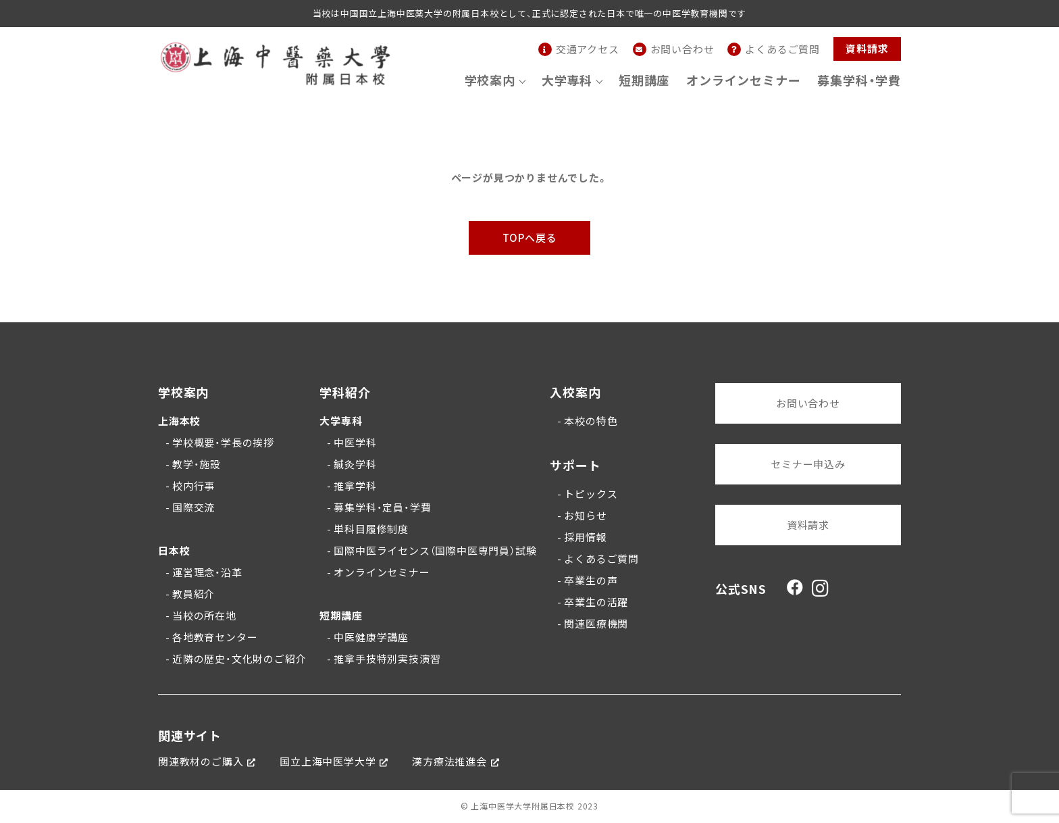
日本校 (174, 550)
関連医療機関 (596, 623)
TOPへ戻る (529, 237)
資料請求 (867, 48)
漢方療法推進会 (449, 761)
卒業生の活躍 (596, 602)
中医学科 (355, 442)
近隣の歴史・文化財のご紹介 (239, 658)
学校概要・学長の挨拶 (223, 442)
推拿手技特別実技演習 (387, 658)
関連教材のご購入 (200, 761)
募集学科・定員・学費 (382, 507)
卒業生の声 (590, 580)
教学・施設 (196, 464)
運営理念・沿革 (207, 572)
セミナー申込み (808, 464)
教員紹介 (193, 594)
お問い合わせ (808, 403)
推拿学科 (355, 485)
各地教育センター (214, 637)
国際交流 (193, 507)
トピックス (590, 494)
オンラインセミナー (743, 80)
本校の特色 (590, 421)
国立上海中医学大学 (328, 761)
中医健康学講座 (371, 637)
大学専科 (340, 421)
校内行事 (193, 485)
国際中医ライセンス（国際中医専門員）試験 (435, 550)
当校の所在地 (204, 615)
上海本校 (179, 421)
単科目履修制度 (371, 529)
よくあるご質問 (601, 558)
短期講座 (644, 80)
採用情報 (585, 537)
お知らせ (585, 515)
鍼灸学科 (355, 464)
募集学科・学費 (859, 80)
